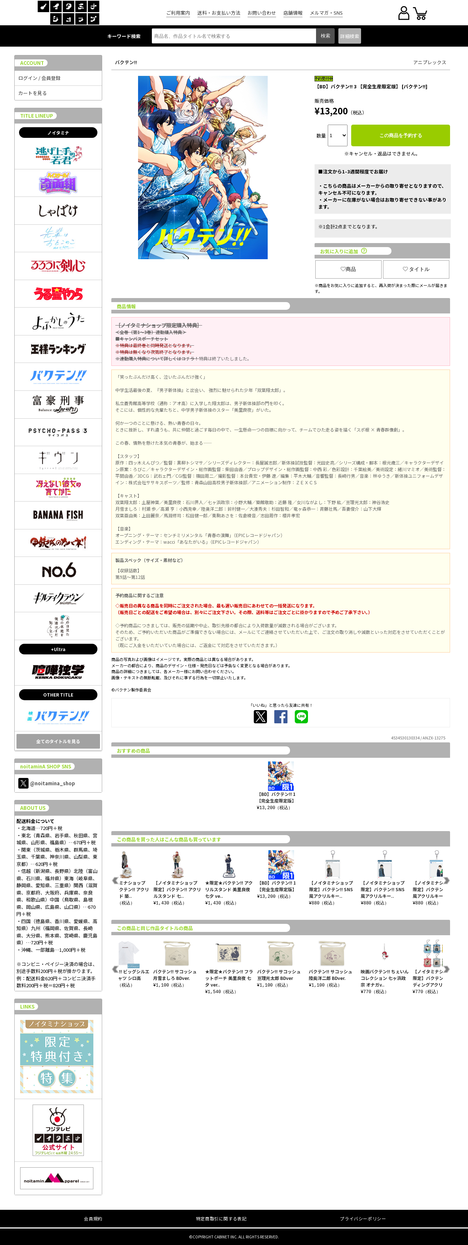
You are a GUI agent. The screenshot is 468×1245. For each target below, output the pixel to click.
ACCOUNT (32, 62)
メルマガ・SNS (326, 12)
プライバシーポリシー (363, 1218)
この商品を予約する (400, 135)
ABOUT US (32, 807)
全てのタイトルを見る (58, 741)
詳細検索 (349, 36)
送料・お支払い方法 (218, 12)
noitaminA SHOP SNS (45, 766)
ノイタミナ (58, 132)
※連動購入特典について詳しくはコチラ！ (157, 358)
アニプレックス (429, 62)
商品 (348, 269)
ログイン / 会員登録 (39, 77)
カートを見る (32, 92)
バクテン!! (126, 62)
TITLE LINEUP (36, 115)
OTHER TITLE (58, 694)
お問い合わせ (262, 12)
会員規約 (93, 1218)
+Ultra (58, 649)
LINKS (27, 1006)
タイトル (416, 269)
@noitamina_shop (46, 783)
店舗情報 (292, 12)
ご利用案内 (178, 12)
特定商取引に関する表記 (221, 1218)
